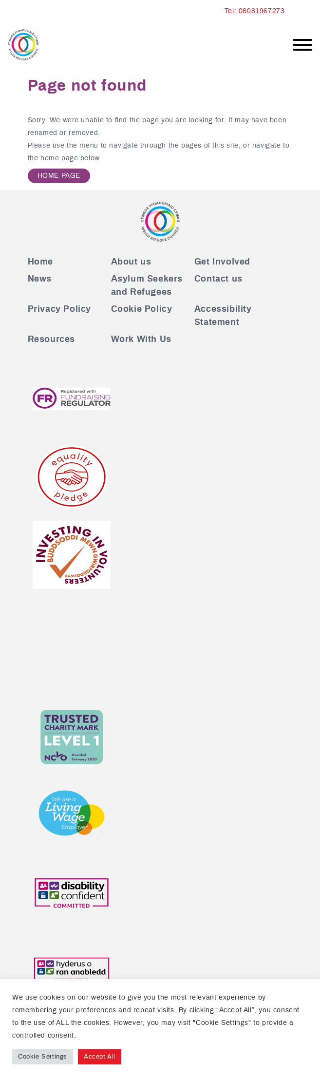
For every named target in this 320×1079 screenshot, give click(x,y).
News (40, 279)
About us (131, 262)
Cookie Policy (141, 309)
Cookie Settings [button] (42, 1057)
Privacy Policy (59, 309)
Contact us (218, 279)
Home (40, 262)
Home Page (59, 175)
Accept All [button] (99, 1057)
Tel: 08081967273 (255, 11)
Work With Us (141, 339)
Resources (51, 339)
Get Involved (222, 262)
